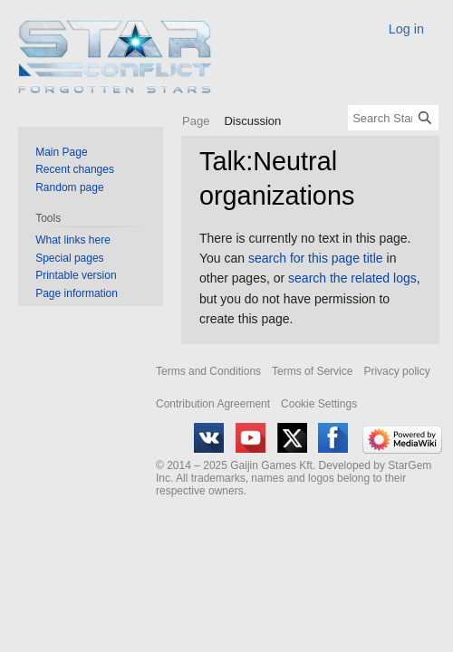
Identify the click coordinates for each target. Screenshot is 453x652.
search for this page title (315, 258)
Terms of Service (312, 371)
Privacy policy (396, 371)
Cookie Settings (319, 404)
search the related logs (352, 278)
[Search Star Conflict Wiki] (393, 117)
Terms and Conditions (208, 371)
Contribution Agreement (213, 404)
